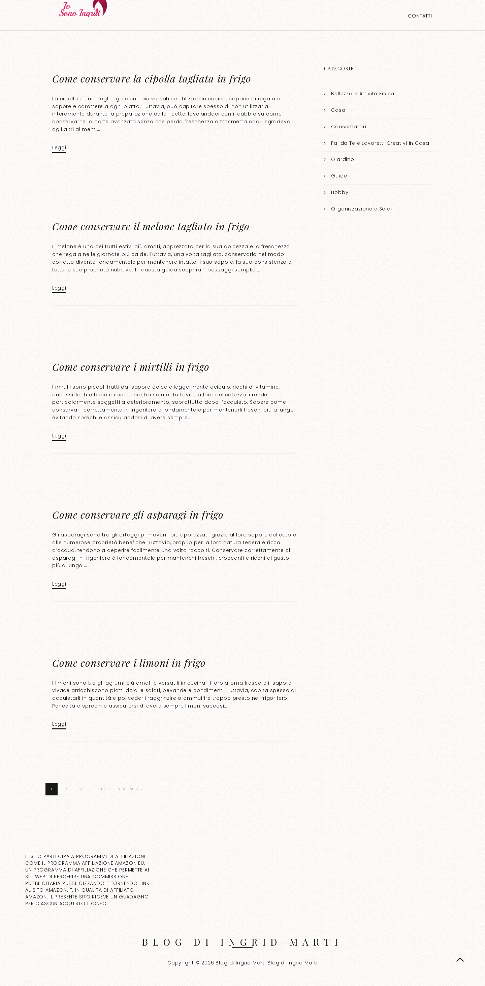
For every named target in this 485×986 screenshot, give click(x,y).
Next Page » (130, 789)
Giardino (342, 159)
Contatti (420, 15)
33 (102, 789)
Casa (338, 110)
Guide (339, 175)
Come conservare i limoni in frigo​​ (129, 662)
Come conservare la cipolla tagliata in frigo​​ (151, 78)
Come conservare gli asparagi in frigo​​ (137, 514)
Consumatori (348, 126)
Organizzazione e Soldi (361, 208)
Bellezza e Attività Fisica (362, 93)
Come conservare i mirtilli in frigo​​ (130, 366)
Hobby (339, 192)
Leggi (59, 147)
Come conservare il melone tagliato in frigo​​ (151, 226)
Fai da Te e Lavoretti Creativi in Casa (380, 143)
